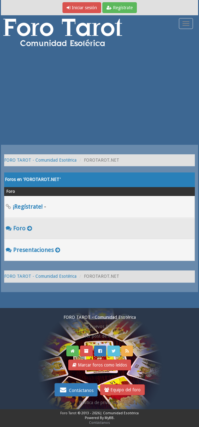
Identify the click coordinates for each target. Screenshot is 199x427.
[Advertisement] (99, 97)
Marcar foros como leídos (99, 365)
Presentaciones (33, 250)
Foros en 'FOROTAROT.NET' (33, 179)
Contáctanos (76, 389)
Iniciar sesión (82, 7)
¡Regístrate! (27, 206)
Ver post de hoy (99, 336)
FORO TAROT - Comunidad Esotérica (40, 160)
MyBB (109, 418)
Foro (19, 228)
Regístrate (120, 7)
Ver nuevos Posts (99, 326)
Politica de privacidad (99, 402)
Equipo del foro (122, 389)
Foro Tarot (68, 413)
